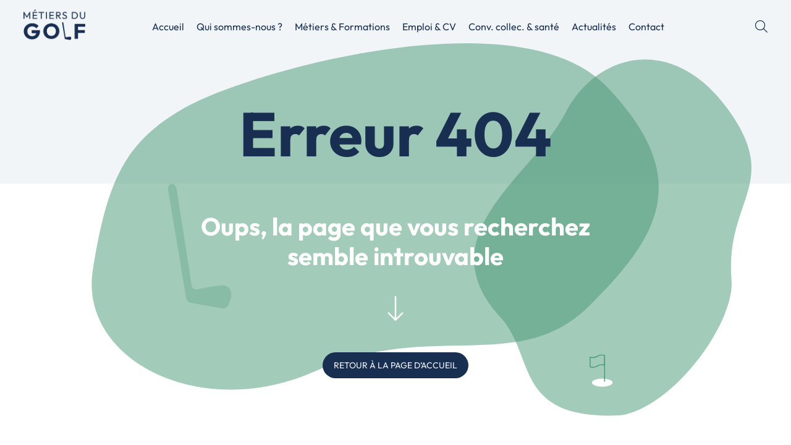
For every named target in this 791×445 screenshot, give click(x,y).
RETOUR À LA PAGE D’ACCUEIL (395, 365)
